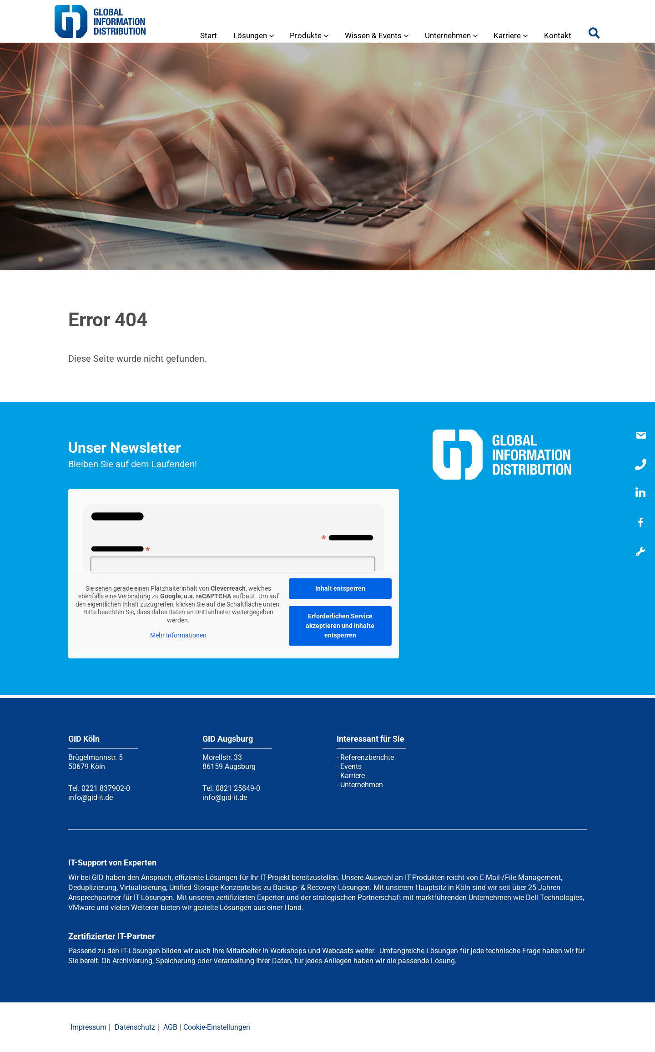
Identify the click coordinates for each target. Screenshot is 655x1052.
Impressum (88, 1027)
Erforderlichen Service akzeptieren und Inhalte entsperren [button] (340, 625)
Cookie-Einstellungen (216, 1027)
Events (351, 766)
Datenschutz (135, 1027)
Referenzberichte (367, 757)
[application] (274, 35)
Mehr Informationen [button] (178, 635)
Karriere (352, 775)
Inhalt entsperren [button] (340, 588)
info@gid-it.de (90, 797)
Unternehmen (361, 784)
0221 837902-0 (105, 788)
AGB (170, 1027)
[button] (594, 35)
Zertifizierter (92, 936)
